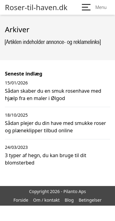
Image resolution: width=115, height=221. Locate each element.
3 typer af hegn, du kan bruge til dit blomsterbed (45, 159)
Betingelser (90, 200)
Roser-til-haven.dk (36, 7)
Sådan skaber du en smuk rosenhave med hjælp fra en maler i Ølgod (53, 94)
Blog (69, 200)
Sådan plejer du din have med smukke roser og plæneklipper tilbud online (55, 127)
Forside (20, 200)
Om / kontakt (46, 200)
